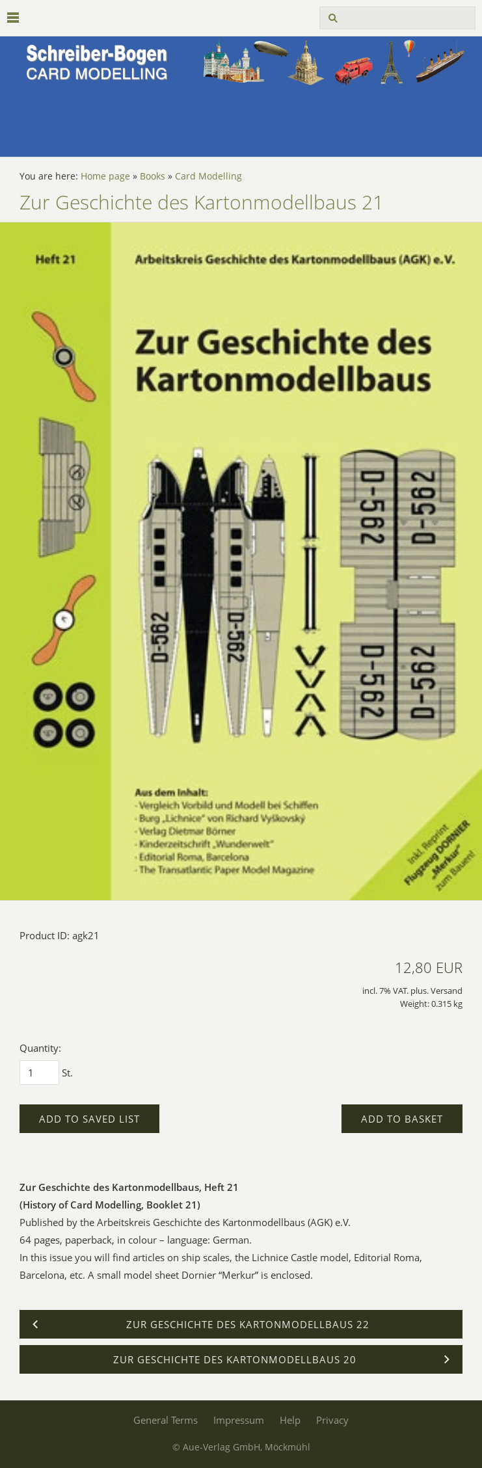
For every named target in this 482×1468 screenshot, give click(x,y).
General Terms (165, 1419)
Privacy (332, 1419)
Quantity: (40, 1047)
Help (290, 1419)
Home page (105, 176)
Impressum (238, 1419)
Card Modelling (208, 176)
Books (152, 176)
